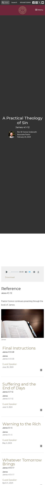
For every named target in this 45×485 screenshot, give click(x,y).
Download (10, 277)
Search (14, 2)
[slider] (14, 272)
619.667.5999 (25, 2)
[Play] (7, 272)
